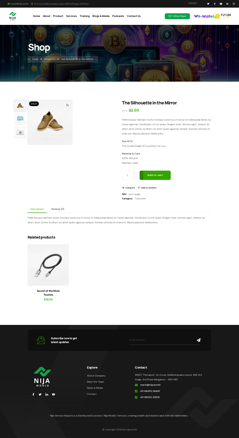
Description (37, 209)
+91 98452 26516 (150, 397)
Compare (130, 187)
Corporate (140, 198)
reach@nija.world (18, 3)
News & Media (95, 387)
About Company (96, 375)
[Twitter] (40, 394)
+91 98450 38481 (150, 391)
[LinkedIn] (47, 394)
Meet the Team (95, 381)
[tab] (37, 209)
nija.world (132, 429)
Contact (192, 3)
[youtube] (53, 394)
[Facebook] (33, 394)
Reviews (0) (58, 209)
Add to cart (155, 175)
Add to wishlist (149, 187)
